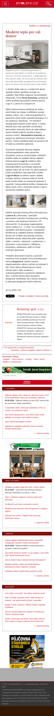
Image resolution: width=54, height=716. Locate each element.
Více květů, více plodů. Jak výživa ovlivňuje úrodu (25, 593)
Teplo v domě (39, 359)
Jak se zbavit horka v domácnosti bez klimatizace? (25, 560)
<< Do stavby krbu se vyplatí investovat (18, 348)
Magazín (9, 587)
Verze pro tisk (41, 296)
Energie (28, 359)
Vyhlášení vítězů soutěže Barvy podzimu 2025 (23, 571)
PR (19, 290)
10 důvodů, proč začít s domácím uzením (21, 504)
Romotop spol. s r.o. (30, 309)
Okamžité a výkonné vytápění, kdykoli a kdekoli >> (31, 350)
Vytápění (6, 359)
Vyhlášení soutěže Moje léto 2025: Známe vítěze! (25, 487)
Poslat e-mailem (26, 296)
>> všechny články (41, 433)
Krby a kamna (17, 359)
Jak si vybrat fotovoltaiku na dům (18, 422)
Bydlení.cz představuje (12, 362)
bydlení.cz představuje (39, 25)
